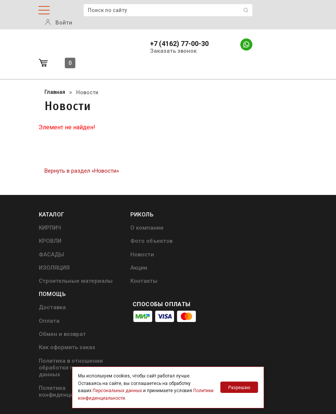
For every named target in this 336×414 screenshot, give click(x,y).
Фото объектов (148, 217)
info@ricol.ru (169, 326)
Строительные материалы (76, 257)
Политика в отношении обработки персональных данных (250, 264)
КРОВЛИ (50, 217)
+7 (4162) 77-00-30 (179, 34)
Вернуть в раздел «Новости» (81, 147)
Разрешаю (239, 387)
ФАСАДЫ (51, 230)
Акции (135, 244)
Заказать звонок (173, 41)
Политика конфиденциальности (244, 288)
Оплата (224, 217)
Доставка (227, 204)
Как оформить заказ (242, 244)
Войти (284, 10)
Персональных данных (117, 390)
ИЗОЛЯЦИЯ (54, 244)
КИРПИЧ (50, 204)
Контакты (140, 257)
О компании (143, 204)
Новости (138, 230)
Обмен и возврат (237, 230)
